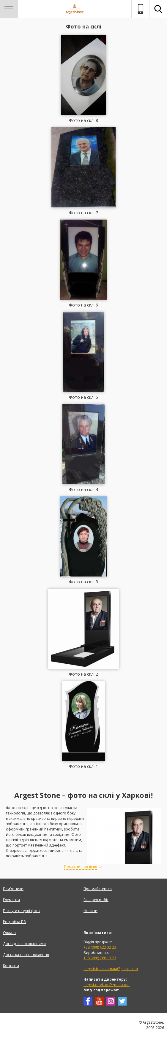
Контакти (11, 965)
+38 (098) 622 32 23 (100, 947)
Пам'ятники (13, 888)
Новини (90, 910)
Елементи (11, 899)
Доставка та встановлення (26, 954)
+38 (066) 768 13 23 (100, 957)
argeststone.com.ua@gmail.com (111, 968)
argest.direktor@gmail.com (107, 984)
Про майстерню (98, 888)
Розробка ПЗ (14, 921)
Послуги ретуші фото (21, 910)
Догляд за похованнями (24, 943)
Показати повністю (80, 866)
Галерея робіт (96, 899)
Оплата (9, 932)
